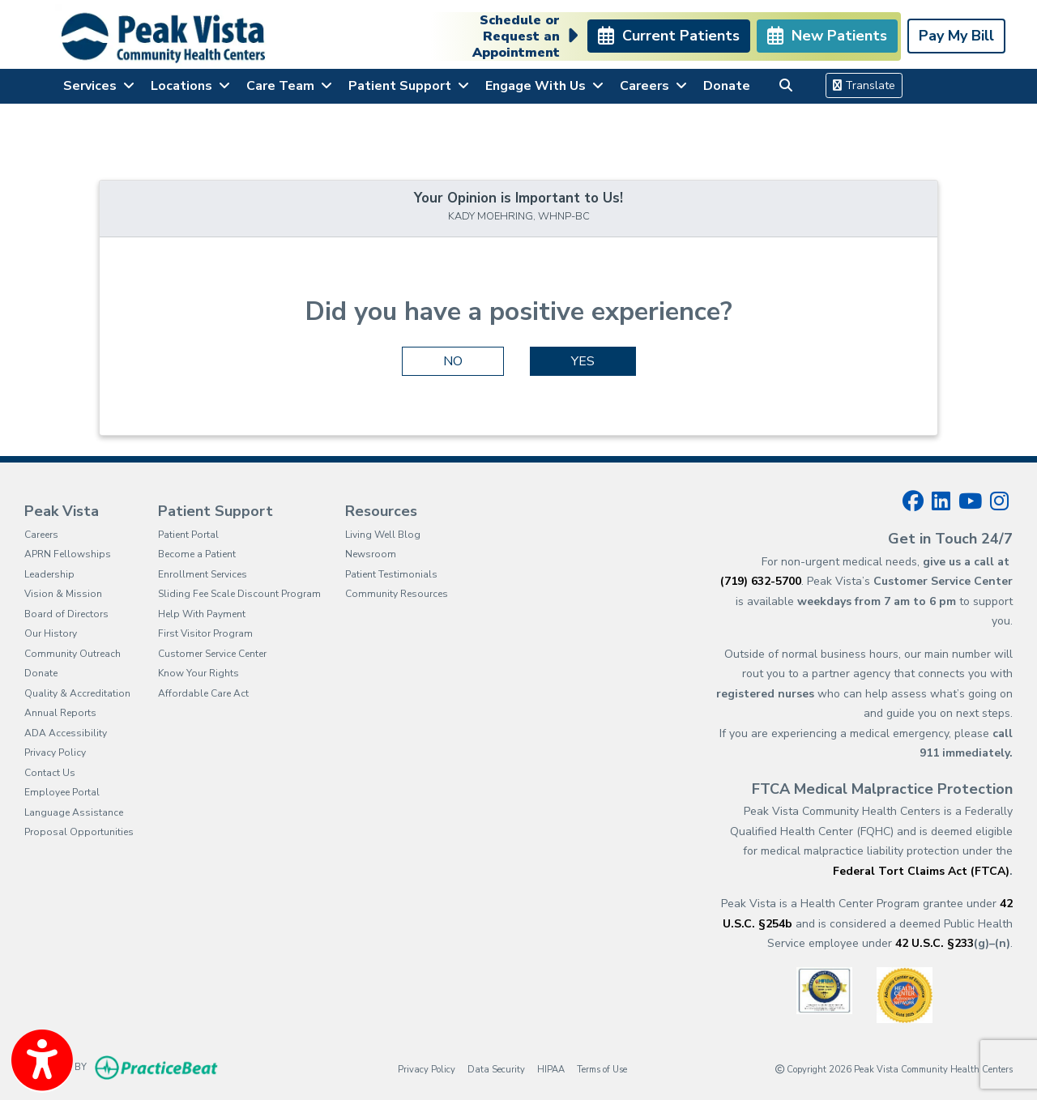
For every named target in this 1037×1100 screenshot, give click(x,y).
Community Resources (396, 593)
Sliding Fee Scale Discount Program (239, 593)
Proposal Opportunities (79, 831)
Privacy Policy (55, 752)
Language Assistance (73, 812)
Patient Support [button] (408, 86)
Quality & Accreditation (77, 693)
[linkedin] (941, 501)
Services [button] (98, 86)
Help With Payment (201, 614)
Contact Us (49, 772)
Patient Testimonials (391, 574)
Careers (41, 534)
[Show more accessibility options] (42, 1062)
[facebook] (913, 501)
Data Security (496, 1069)
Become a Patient (197, 554)
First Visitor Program (205, 633)
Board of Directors (66, 614)
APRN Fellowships (67, 554)
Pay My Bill (956, 35)
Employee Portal (62, 792)
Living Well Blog (382, 534)
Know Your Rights (198, 673)
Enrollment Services (202, 574)
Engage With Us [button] (544, 86)
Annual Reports (60, 712)
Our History (50, 633)
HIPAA (551, 1069)
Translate (864, 85)
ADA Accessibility (65, 733)
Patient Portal (188, 534)
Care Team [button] (289, 86)
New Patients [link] (827, 35)
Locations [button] (190, 86)
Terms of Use (602, 1069)
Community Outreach (72, 653)
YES (583, 361)
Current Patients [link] (669, 35)
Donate (726, 86)
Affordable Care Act (203, 693)
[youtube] (970, 501)
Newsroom (370, 554)
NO (453, 361)
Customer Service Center (212, 653)
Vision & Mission (63, 593)
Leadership (49, 574)
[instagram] (999, 501)
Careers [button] (653, 86)
